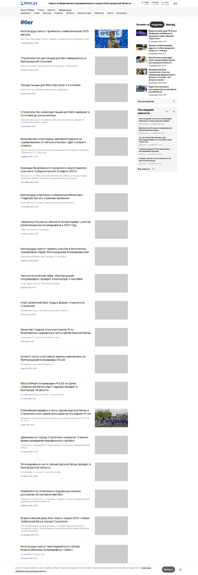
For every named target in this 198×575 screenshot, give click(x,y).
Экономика (122, 13)
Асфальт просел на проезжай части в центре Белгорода (155, 159)
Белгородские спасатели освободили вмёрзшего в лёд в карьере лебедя (155, 120)
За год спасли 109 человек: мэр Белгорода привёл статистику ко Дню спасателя (155, 139)
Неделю (157, 24)
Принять (168, 569)
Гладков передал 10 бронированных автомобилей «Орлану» (154, 150)
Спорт (37, 13)
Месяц (170, 24)
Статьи (40, 10)
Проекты (70, 13)
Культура (47, 13)
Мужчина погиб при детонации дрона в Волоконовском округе (155, 129)
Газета (110, 13)
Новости (51, 10)
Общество (99, 13)
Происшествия (84, 13)
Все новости (144, 169)
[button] (167, 111)
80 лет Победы (27, 10)
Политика (58, 13)
